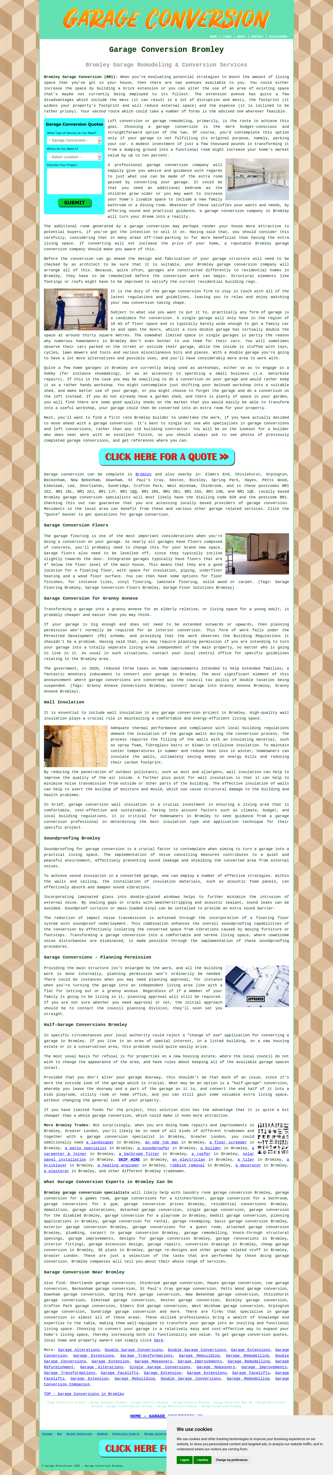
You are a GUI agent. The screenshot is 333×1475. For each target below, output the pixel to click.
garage (275, 312)
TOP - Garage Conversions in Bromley (84, 1394)
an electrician (188, 1160)
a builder (210, 1148)
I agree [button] (184, 1460)
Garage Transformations (146, 1356)
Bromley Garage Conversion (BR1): (81, 77)
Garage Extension (110, 1361)
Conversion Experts (126, 1433)
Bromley (143, 474)
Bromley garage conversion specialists (86, 1193)
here (158, 1340)
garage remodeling (172, 121)
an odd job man (161, 1142)
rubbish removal (187, 1165)
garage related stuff (237, 1250)
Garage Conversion (79, 1433)
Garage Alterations (79, 1350)
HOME (213, 36)
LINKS (226, 36)
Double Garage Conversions (134, 1350)
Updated (102, 1433)
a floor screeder (228, 1142)
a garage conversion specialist (117, 1137)
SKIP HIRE (129, 1160)
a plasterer (56, 1171)
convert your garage (127, 1329)
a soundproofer (153, 1148)
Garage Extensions (250, 1350)
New (59, 1433)
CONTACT (257, 36)
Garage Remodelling (247, 1356)
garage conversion (177, 127)
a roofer (201, 1154)
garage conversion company (178, 165)
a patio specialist (86, 1148)
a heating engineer (118, 1165)
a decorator (248, 1165)
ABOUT (241, 36)
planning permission (129, 974)
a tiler (245, 1160)
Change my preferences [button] (231, 1460)
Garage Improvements (200, 1361)
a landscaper (100, 1142)
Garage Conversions (158, 1433)
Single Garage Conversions (160, 1367)
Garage (51, 474)
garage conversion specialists (97, 497)
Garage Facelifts (119, 1373)
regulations (140, 297)
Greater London (61, 1256)
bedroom (193, 188)
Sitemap (47, 1433)
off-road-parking (162, 238)
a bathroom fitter (139, 1154)
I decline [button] (202, 1460)
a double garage (241, 352)
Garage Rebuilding (199, 1356)
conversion (158, 226)
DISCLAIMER (278, 36)
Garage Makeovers (153, 1361)
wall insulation (124, 713)
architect (89, 264)
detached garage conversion (150, 1210)
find (60, 1283)
